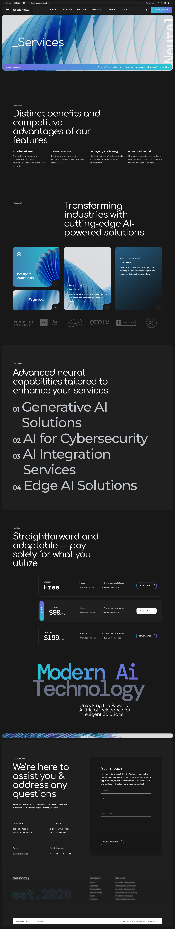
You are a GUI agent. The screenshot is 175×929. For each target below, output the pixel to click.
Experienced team (23, 151)
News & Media (96, 892)
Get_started (146, 586)
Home (8, 67)
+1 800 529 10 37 (18, 3)
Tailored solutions (61, 151)
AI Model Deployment (125, 882)
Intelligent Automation (125, 886)
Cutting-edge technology (104, 151)
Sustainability (95, 889)
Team (92, 896)
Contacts (94, 899)
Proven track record (139, 151)
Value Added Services (125, 899)
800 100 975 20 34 (21, 829)
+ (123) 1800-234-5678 (22, 832)
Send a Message (112, 842)
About (92, 882)
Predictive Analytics (124, 896)
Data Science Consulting (126, 892)
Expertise (94, 886)
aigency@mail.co (42, 3)
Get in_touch (161, 10)
